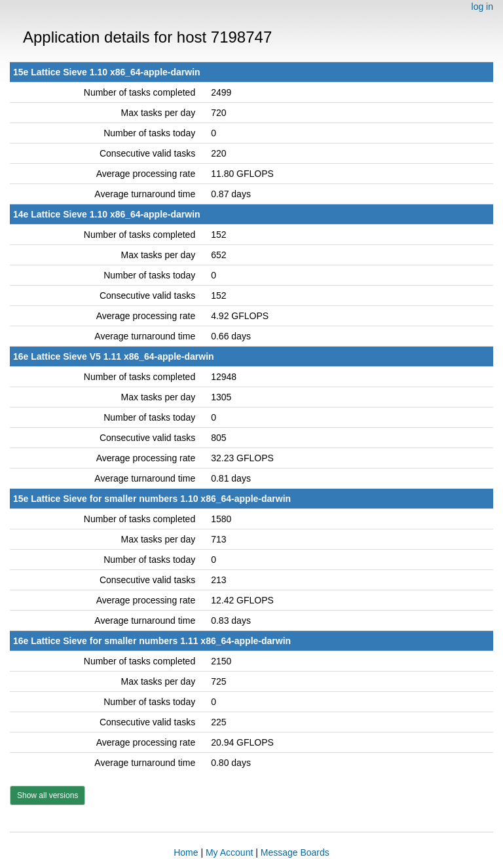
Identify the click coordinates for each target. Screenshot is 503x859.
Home (186, 852)
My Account (229, 852)
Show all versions (47, 795)
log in (482, 6)
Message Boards (295, 852)
